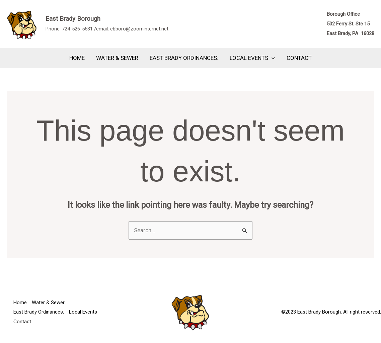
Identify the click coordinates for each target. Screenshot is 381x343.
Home (77, 58)
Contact (299, 58)
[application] (271, 58)
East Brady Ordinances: (184, 58)
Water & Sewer (117, 58)
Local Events (252, 58)
